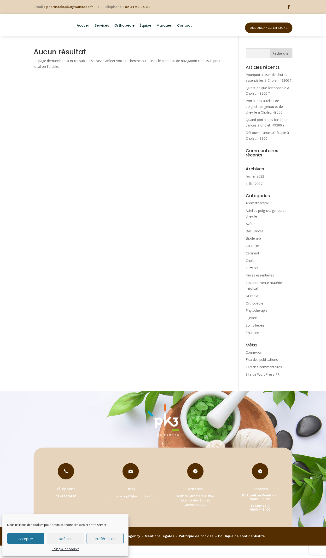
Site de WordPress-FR (262, 387)
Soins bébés (255, 337)
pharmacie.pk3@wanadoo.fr (69, 7)
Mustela (252, 308)
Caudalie (252, 258)
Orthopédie (139, 30)
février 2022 (255, 188)
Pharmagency (128, 548)
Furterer (252, 280)
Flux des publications (262, 372)
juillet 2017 (254, 196)
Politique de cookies (65, 549)
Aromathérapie (257, 215)
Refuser (65, 538)
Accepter (25, 538)
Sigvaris (251, 330)
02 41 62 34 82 (137, 7)
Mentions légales (159, 548)
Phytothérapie (257, 323)
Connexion (254, 364)
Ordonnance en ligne (269, 27)
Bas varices (254, 243)
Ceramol (252, 265)
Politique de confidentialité (241, 548)
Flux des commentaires (264, 379)
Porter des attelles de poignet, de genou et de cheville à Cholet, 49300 (264, 119)
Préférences (105, 538)
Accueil (97, 30)
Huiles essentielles (260, 288)
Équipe (160, 30)
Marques (178, 30)
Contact (199, 30)
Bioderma (253, 251)
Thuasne (252, 345)
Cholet (251, 273)
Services (116, 30)
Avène (250, 236)
